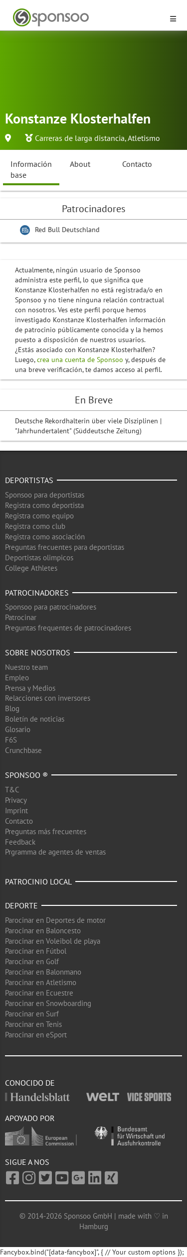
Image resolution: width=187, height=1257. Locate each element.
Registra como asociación (45, 536)
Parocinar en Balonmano (43, 972)
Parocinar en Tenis (33, 1024)
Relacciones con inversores (47, 698)
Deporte (21, 905)
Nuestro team (26, 667)
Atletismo (144, 138)
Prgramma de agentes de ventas (55, 852)
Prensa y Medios (30, 688)
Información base (31, 169)
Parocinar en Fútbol (35, 951)
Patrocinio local (38, 881)
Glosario (17, 729)
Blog (12, 708)
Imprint (16, 810)
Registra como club (35, 526)
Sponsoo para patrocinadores (50, 607)
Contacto (137, 164)
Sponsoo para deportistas (44, 495)
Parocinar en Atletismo (40, 982)
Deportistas (29, 480)
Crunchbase (23, 750)
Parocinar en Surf (32, 1013)
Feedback (20, 842)
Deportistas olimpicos (39, 557)
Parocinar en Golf (32, 961)
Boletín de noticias (34, 719)
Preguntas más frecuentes (45, 831)
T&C (12, 789)
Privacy (16, 800)
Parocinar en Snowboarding (48, 1003)
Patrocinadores (37, 593)
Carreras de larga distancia (80, 138)
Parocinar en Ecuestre (39, 993)
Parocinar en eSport (36, 1034)
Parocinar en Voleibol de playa (52, 941)
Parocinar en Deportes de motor (55, 920)
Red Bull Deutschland (67, 229)
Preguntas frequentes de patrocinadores (68, 627)
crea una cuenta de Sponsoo (80, 359)
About (80, 164)
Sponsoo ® (26, 775)
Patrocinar (20, 617)
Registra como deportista (44, 505)
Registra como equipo (39, 515)
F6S (11, 740)
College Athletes (31, 568)
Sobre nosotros (37, 652)
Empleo (17, 677)
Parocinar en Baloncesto (43, 930)
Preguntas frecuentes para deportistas (64, 547)
